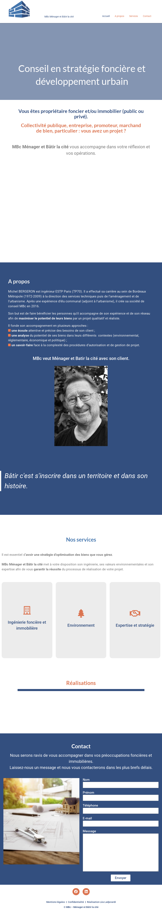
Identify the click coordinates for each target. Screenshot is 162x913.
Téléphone (90, 805)
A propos (119, 16)
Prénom (88, 792)
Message (89, 831)
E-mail (87, 818)
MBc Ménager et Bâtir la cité (59, 16)
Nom (86, 780)
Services (133, 16)
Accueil (106, 16)
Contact (147, 16)
